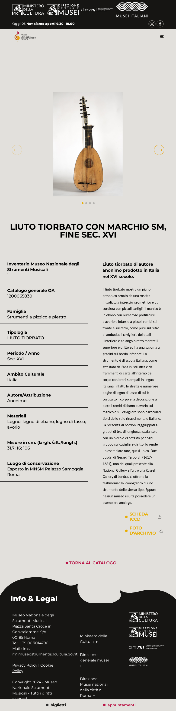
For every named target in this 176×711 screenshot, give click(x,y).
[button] (159, 150)
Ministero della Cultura (93, 639)
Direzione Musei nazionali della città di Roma (94, 687)
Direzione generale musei (94, 660)
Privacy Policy (24, 665)
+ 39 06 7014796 (33, 643)
